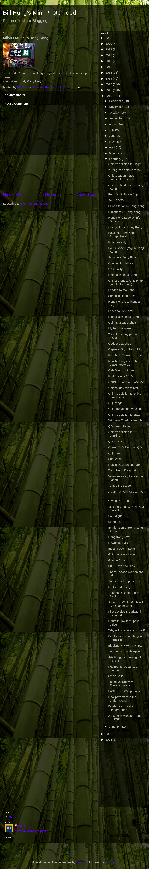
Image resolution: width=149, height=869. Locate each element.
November (116, 106)
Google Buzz (116, 560)
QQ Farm (114, 453)
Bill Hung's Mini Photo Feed (39, 12)
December (116, 101)
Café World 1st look (121, 370)
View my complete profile (31, 831)
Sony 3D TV (116, 200)
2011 (109, 90)
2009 (109, 733)
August (114, 124)
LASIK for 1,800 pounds (124, 691)
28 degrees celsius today (124, 170)
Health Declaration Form (124, 464)
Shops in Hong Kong (122, 295)
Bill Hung (23, 826)
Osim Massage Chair (122, 322)
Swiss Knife (116, 676)
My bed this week (119, 328)
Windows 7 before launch (125, 420)
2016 (109, 61)
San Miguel (115, 516)
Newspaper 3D (118, 542)
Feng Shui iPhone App (123, 194)
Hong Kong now (119, 537)
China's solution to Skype (125, 164)
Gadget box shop (119, 343)
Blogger (110, 862)
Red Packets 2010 (120, 376)
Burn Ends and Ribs (121, 566)
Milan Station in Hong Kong (126, 206)
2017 (109, 55)
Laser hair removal (120, 311)
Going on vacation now (123, 554)
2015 (109, 66)
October (114, 112)
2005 (109, 739)
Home (50, 194)
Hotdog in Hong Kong (122, 274)
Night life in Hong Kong (123, 316)
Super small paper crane (124, 581)
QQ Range (115, 403)
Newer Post (14, 194)
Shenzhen (115, 458)
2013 (109, 78)
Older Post (86, 194)
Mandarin (114, 521)
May (112, 141)
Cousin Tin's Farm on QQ (125, 447)
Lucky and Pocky (119, 587)
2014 (109, 72)
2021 (109, 37)
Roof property (117, 242)
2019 (109, 49)
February (115, 159)
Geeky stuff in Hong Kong (125, 227)
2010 (109, 95)
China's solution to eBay (124, 414)
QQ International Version (124, 408)
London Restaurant (121, 290)
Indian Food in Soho (121, 548)
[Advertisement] (50, 173)
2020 (109, 43)
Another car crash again (124, 651)
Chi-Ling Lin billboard (122, 263)
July (112, 130)
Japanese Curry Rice (122, 257)
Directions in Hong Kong (124, 212)
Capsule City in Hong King (125, 349)
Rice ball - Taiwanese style (125, 355)
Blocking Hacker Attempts (125, 645)
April (112, 147)
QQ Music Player (119, 426)
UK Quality (115, 269)
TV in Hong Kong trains (123, 470)
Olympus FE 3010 (120, 500)
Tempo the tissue (119, 485)
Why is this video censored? (126, 630)
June (112, 135)
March (113, 153)
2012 (109, 84)
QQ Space (115, 441)
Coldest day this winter (123, 387)
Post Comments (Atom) (36, 203)
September (116, 118)
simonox (81, 862)
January (114, 726)
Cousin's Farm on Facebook (126, 382)
